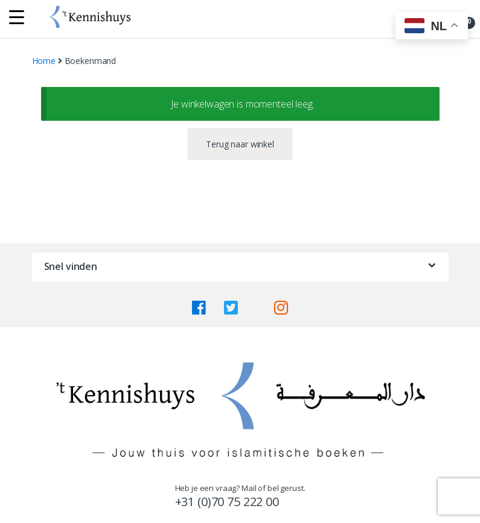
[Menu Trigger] (16, 16)
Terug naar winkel (240, 144)
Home (44, 60)
